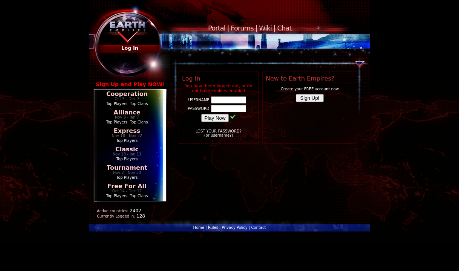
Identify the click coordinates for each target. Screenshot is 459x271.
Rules (213, 227)
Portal (216, 28)
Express (127, 130)
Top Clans (139, 104)
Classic (127, 149)
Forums (242, 28)
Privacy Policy (235, 227)
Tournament (127, 167)
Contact (258, 227)
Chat (284, 28)
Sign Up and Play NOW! (130, 84)
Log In (129, 48)
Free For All (126, 186)
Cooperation (127, 93)
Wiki (265, 28)
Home (199, 227)
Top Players (116, 104)
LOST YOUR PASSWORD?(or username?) (219, 133)
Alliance (126, 112)
